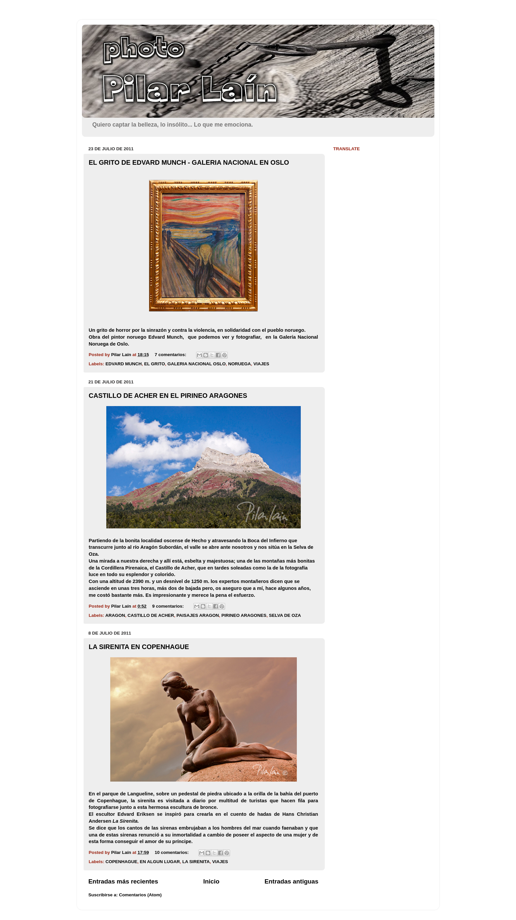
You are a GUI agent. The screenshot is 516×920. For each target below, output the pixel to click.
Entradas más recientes (123, 881)
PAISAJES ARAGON (197, 615)
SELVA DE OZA (285, 615)
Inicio (211, 881)
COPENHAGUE (122, 861)
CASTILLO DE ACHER (151, 615)
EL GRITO (154, 363)
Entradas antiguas (292, 881)
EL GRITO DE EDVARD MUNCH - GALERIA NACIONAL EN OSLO (189, 162)
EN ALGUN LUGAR (160, 861)
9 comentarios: (168, 606)
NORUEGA (239, 363)
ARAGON (115, 615)
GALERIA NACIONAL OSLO (197, 363)
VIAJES (261, 363)
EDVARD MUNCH (124, 363)
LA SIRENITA (196, 861)
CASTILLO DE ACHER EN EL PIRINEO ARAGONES (168, 395)
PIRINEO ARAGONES (244, 615)
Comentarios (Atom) (140, 894)
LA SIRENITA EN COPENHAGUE (139, 646)
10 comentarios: (172, 852)
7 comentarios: (171, 354)
